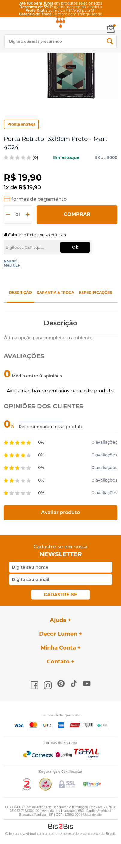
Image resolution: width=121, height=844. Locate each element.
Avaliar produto (60, 512)
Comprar (77, 214)
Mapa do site (92, 814)
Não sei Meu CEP (12, 263)
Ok (75, 247)
